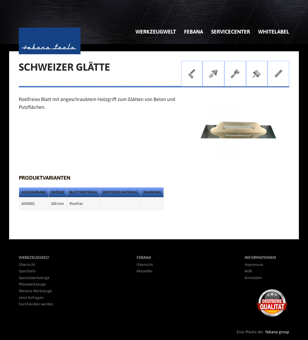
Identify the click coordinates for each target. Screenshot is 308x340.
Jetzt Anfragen (31, 297)
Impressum (254, 264)
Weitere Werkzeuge (35, 291)
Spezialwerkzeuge (34, 278)
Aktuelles (144, 271)
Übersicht (27, 264)
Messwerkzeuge (32, 284)
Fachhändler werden (36, 304)
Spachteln (27, 271)
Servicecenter (230, 31)
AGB (248, 271)
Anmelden (253, 278)
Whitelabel (273, 31)
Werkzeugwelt (155, 31)
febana (193, 31)
